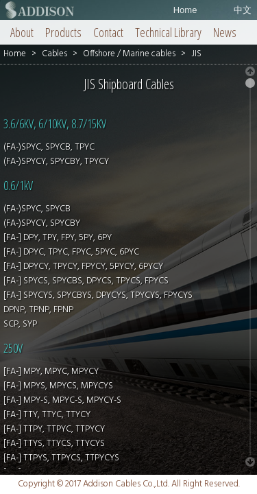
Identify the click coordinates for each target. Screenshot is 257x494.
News (224, 32)
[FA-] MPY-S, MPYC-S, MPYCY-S (62, 400)
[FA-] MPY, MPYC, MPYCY (51, 371)
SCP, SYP (20, 324)
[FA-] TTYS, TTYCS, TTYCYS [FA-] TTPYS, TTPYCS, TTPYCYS (61, 450)
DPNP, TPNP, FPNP (38, 310)
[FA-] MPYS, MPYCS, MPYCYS (58, 386)
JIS (196, 54)
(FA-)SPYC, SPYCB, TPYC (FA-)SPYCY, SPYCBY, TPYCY (56, 154)
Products (63, 32)
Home (185, 10)
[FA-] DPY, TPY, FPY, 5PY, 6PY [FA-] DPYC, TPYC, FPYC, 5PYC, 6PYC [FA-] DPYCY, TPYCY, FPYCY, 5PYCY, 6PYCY (83, 252)
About (22, 32)
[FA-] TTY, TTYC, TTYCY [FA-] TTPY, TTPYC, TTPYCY (54, 422)
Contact (108, 32)
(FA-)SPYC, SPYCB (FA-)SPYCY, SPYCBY (41, 216)
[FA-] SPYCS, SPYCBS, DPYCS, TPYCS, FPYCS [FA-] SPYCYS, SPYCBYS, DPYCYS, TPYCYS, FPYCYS (98, 288)
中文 (243, 10)
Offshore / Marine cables (129, 54)
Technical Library (168, 32)
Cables (54, 54)
